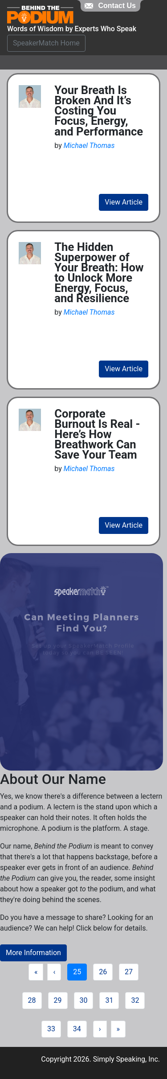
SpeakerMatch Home (46, 43)
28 (32, 1000)
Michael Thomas (89, 145)
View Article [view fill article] (124, 202)
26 (103, 972)
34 (77, 1029)
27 (129, 972)
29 (58, 1000)
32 (135, 1000)
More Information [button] (33, 952)
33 (51, 1029)
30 (84, 1000)
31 (109, 1000)
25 (77, 972)
